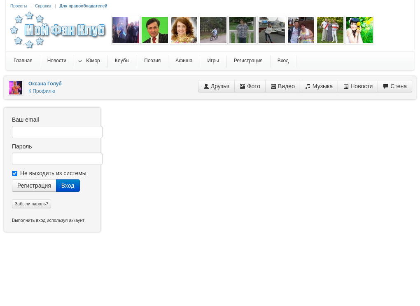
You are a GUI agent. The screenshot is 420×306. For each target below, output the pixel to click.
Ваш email (25, 119)
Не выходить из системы (49, 173)
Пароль (22, 146)
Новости (358, 86)
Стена (395, 86)
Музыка (319, 86)
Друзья (216, 86)
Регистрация (34, 185)
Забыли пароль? (31, 203)
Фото (250, 86)
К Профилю (41, 91)
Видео (283, 86)
